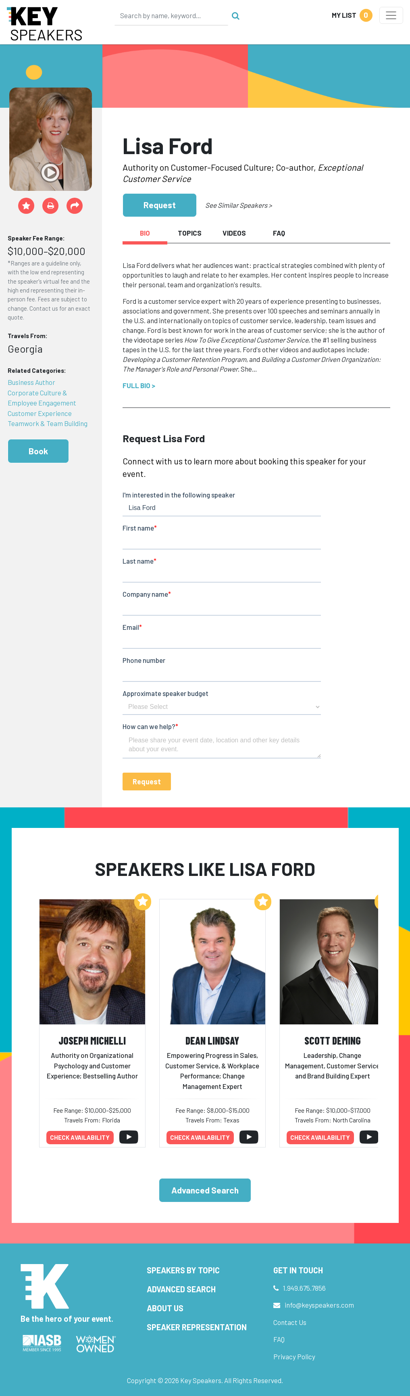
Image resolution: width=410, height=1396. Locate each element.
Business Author (31, 382)
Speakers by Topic (183, 1270)
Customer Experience (40, 413)
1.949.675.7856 (304, 1288)
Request (160, 205)
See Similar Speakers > (238, 205)
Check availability (80, 1137)
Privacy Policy (294, 1356)
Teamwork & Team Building (47, 423)
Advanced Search (205, 1190)
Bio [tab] (145, 233)
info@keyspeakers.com (319, 1305)
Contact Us (289, 1322)
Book (38, 451)
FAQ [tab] (279, 233)
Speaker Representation (197, 1327)
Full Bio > (139, 385)
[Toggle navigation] (391, 15)
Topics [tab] (190, 233)
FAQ (279, 1339)
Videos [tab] (234, 233)
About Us (165, 1308)
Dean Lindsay (212, 1040)
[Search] (171, 15)
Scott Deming (332, 1040)
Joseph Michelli (92, 1040)
